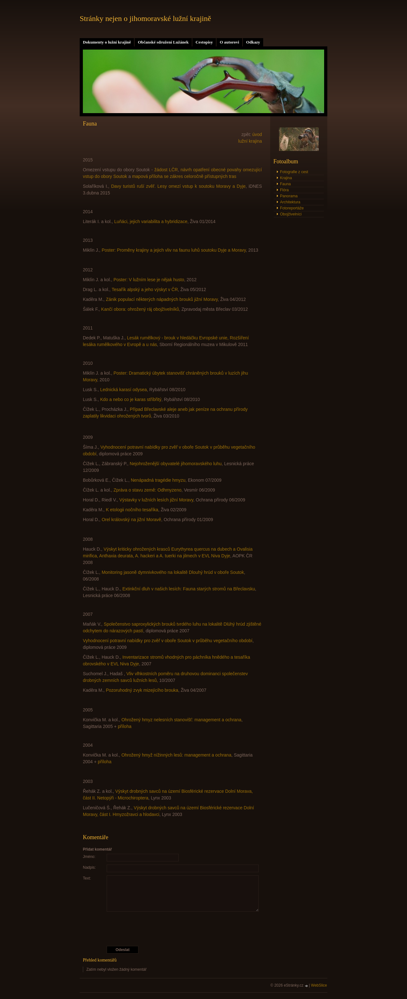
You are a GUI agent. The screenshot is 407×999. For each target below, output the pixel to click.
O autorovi (229, 42)
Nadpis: (89, 867)
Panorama (288, 196)
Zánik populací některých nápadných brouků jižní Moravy (161, 299)
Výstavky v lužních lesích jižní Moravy (156, 499)
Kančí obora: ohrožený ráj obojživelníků (140, 309)
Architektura (290, 202)
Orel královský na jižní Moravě (131, 519)
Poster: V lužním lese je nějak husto (148, 279)
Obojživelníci (291, 214)
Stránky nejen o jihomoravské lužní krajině (145, 18)
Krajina (286, 178)
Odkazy (253, 42)
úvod (257, 134)
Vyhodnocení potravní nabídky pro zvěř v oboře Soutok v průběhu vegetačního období (167, 640)
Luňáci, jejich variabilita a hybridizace (150, 221)
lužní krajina (250, 141)
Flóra (284, 190)
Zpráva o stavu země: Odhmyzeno (147, 490)
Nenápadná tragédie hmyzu (158, 480)
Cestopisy (204, 42)
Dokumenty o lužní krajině (107, 42)
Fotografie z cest (294, 172)
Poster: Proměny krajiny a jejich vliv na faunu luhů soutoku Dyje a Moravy (174, 250)
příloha (124, 726)
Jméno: (89, 856)
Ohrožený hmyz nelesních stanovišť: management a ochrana (181, 719)
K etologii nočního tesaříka (132, 509)
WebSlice (319, 985)
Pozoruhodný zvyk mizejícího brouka (142, 690)
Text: (87, 878)
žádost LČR (166, 169)
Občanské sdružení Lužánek (163, 42)
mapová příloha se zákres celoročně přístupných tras (184, 176)
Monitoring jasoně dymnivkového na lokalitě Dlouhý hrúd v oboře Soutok (173, 572)
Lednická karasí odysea (123, 389)
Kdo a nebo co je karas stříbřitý (130, 399)
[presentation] (172, 928)
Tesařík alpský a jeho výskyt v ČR (145, 289)
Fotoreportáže (292, 208)
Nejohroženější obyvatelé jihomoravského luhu (176, 463)
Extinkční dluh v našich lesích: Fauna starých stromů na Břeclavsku (188, 588)
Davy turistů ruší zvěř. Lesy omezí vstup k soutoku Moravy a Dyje (178, 186)
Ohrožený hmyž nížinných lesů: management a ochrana (176, 755)
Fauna (285, 184)
